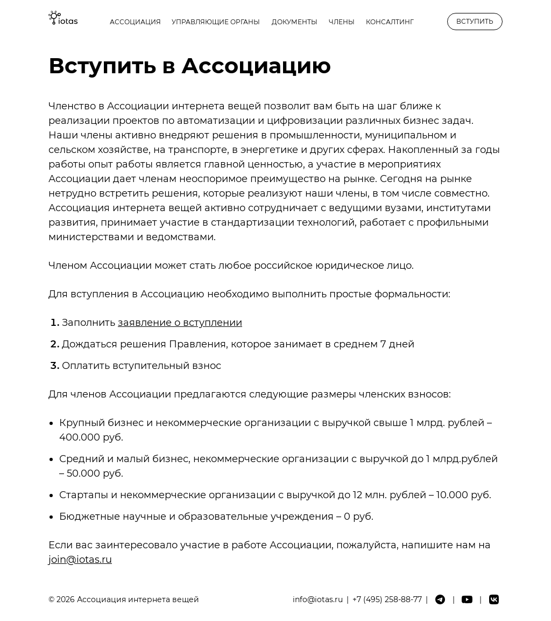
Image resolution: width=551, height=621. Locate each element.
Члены (342, 22)
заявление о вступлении (180, 323)
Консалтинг (390, 22)
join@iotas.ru (80, 560)
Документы (294, 22)
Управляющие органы (216, 22)
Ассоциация (135, 22)
